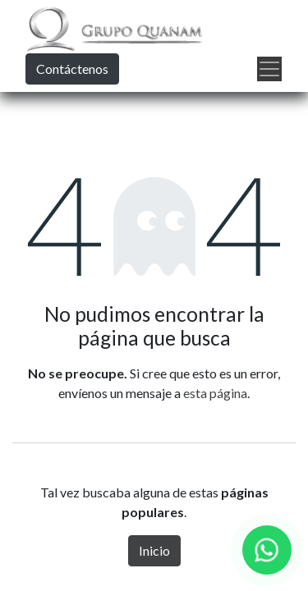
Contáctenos (72, 68)
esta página (215, 393)
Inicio (154, 550)
